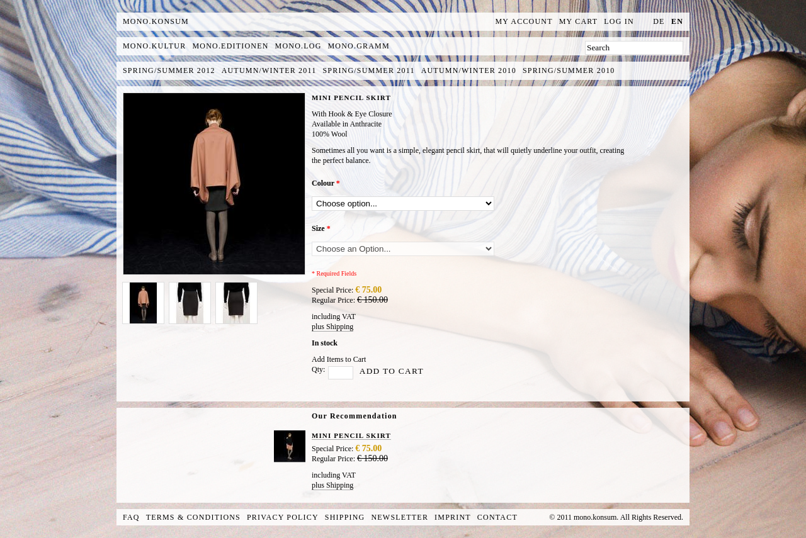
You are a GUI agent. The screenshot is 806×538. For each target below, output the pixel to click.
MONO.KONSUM (156, 21)
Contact (497, 517)
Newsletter (399, 517)
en (677, 21)
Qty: (318, 369)
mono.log (298, 46)
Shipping (345, 517)
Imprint (452, 517)
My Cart (578, 21)
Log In (619, 21)
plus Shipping (332, 326)
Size (321, 228)
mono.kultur (154, 46)
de (658, 21)
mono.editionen (230, 46)
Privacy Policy (283, 517)
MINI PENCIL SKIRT (351, 435)
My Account (524, 21)
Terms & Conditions (193, 517)
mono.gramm (359, 46)
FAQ (131, 517)
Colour (326, 183)
